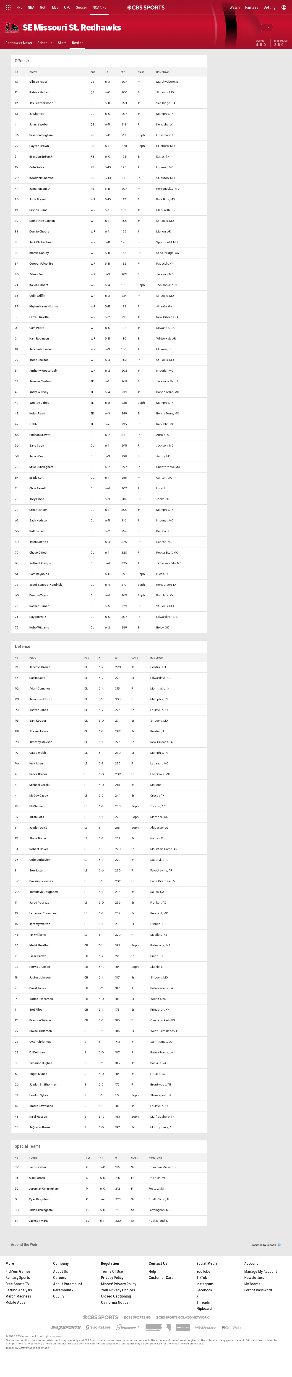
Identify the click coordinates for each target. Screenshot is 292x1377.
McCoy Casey (38, 795)
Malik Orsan (37, 1178)
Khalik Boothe (39, 945)
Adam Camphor (39, 688)
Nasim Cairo (37, 678)
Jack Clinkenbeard (42, 242)
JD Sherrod (36, 114)
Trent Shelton (39, 360)
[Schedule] (45, 43)
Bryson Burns (38, 210)
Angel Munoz (38, 1074)
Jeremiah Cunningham (44, 1189)
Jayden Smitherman (43, 1084)
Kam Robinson (39, 338)
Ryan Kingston (39, 1199)
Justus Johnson (40, 977)
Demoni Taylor (39, 595)
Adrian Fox (36, 274)
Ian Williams (37, 935)
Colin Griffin (37, 296)
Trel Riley (35, 1010)
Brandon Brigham (41, 135)
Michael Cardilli (39, 785)
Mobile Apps (15, 1302)
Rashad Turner (39, 606)
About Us (60, 1271)
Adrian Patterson (41, 999)
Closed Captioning (116, 1296)
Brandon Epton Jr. (41, 156)
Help (152, 1271)
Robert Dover (38, 849)
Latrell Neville (39, 317)
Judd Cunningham (41, 1210)
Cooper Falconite (41, 264)
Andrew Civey (38, 392)
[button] (267, 27)
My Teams (252, 1284)
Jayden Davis (38, 828)
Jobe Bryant (37, 199)
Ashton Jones (38, 710)
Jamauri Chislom (40, 381)
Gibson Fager (38, 82)
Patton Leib (37, 531)
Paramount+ (63, 1290)
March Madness (18, 1296)
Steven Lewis (38, 731)
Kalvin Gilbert (38, 285)
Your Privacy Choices (118, 1290)
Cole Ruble (36, 167)
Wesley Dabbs (39, 403)
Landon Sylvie (38, 1095)
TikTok (201, 1277)
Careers (59, 1277)
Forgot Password (258, 1290)
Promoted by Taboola (266, 1245)
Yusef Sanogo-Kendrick (45, 585)
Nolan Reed (37, 413)
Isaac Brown (37, 956)
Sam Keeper (37, 721)
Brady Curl (36, 478)
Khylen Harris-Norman (44, 306)
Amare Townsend (41, 1106)
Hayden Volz (37, 617)
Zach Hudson (38, 520)
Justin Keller (37, 1167)
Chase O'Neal (38, 552)
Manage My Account (260, 1271)
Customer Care (161, 1277)
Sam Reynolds (39, 574)
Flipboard (204, 1308)
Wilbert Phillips (40, 563)
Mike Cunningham (41, 467)
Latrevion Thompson (43, 913)
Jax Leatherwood (41, 103)
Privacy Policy (112, 1277)
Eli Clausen (36, 806)
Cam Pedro (36, 328)
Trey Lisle (36, 870)
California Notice (114, 1302)
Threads (203, 1302)
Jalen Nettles (38, 542)
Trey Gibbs (36, 499)
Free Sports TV (17, 1284)
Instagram (204, 1284)
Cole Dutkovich (39, 860)
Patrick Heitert (39, 92)
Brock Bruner (38, 774)
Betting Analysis (18, 1290)
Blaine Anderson (40, 1031)
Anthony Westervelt (43, 371)
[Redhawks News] (19, 43)
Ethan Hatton (38, 510)
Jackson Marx (38, 1221)
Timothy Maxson (40, 742)
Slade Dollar (37, 838)
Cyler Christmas (40, 1042)
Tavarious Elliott (40, 699)
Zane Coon (36, 445)
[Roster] (77, 43)
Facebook (204, 1290)
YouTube (203, 1271)
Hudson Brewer (40, 435)
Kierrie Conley (39, 253)
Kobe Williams (39, 627)
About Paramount (67, 1284)
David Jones (37, 988)
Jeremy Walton (39, 924)
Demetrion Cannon (42, 221)
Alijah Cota (36, 817)
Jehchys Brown (39, 667)
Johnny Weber (39, 124)
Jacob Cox (36, 456)
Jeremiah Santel (40, 349)
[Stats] (62, 43)
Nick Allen (36, 763)
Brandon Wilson (40, 1020)
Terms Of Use (112, 1271)
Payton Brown (39, 146)
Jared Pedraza (39, 902)
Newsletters (254, 1277)
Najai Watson (38, 1117)
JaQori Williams (39, 1127)
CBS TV (59, 1296)
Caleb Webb (37, 753)
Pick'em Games (18, 1271)
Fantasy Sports (17, 1277)
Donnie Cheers (39, 231)
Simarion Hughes (40, 1063)
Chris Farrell (37, 488)
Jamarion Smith (39, 189)
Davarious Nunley (41, 881)
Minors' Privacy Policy (118, 1284)
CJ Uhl (33, 424)
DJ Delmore (37, 1052)
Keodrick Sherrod (41, 178)
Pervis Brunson (39, 967)
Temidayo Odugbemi (43, 892)
